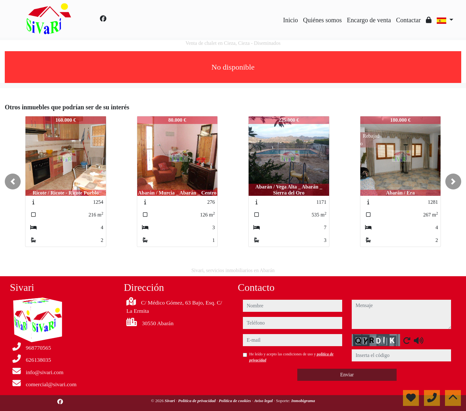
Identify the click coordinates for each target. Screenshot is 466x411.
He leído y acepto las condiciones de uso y (291, 357)
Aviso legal (264, 400)
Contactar (408, 20)
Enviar (347, 374)
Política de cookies (235, 400)
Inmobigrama (303, 400)
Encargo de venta (369, 20)
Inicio (290, 20)
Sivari (170, 400)
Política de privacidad (197, 400)
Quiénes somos (322, 20)
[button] (13, 181)
